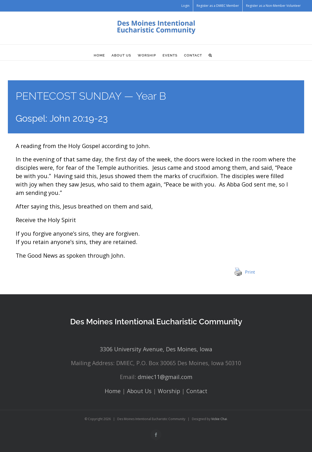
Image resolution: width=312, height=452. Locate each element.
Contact (196, 391)
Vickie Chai (219, 419)
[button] (210, 55)
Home (113, 391)
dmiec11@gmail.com (165, 377)
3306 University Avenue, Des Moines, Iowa (156, 349)
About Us (139, 391)
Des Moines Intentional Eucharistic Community (156, 321)
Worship (169, 391)
